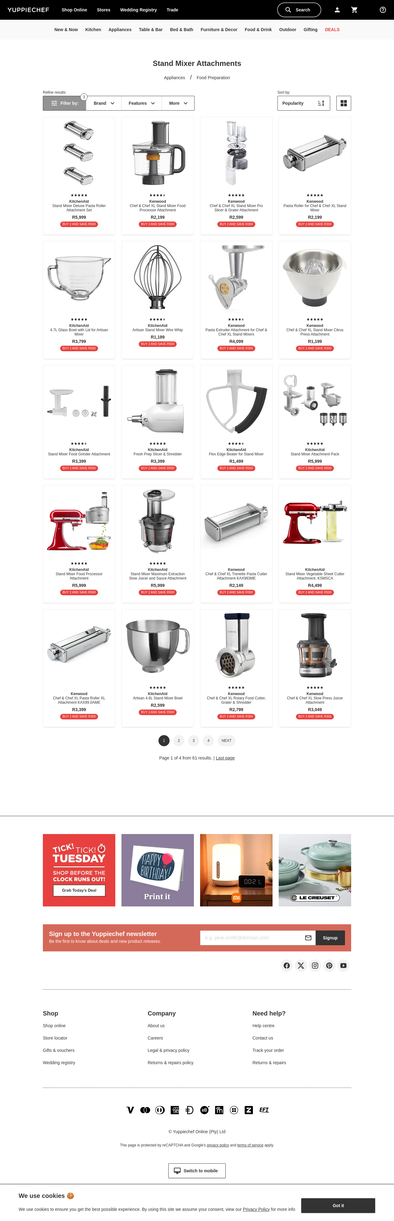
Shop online (54, 1026)
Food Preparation (213, 77)
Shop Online (74, 9)
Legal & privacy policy (168, 1051)
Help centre (263, 1026)
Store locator (55, 1039)
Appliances (174, 77)
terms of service (250, 1148)
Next (227, 741)
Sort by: (283, 92)
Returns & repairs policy (171, 1063)
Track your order (268, 1051)
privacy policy (218, 1148)
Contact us (262, 1039)
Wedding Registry (138, 9)
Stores (103, 9)
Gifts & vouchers (59, 1051)
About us (156, 1026)
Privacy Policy (256, 1209)
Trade (174, 11)
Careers (155, 1039)
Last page (225, 757)
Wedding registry (59, 1063)
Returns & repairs (269, 1063)
